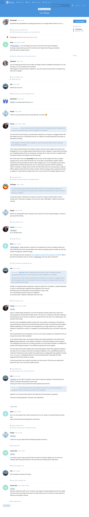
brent (13, 436)
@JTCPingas (38, 257)
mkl (13, 102)
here (61, 23)
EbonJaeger (15, 46)
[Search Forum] (60, 5)
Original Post (77, 26)
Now (75, 55)
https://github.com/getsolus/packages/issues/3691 (46, 255)
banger (14, 230)
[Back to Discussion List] (2, 2)
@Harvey (13, 379)
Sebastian (16, 128)
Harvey (15, 272)
